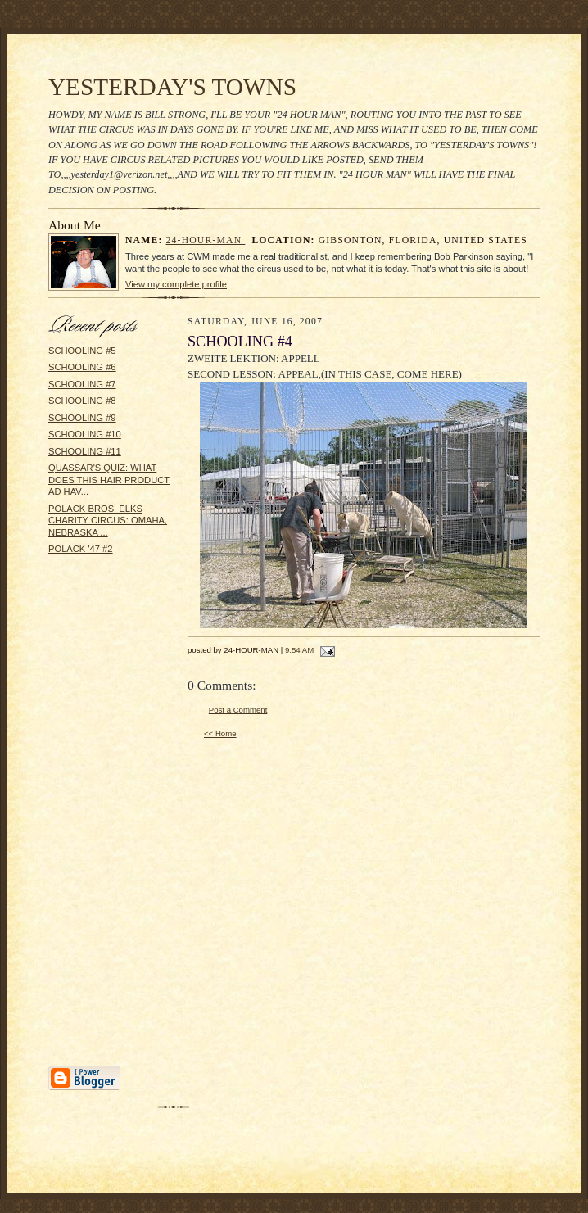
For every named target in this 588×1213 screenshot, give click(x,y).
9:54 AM (299, 649)
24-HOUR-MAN (206, 240)
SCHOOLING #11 (84, 451)
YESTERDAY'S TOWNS (172, 87)
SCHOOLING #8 (82, 400)
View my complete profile (176, 284)
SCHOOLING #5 (82, 350)
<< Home (220, 733)
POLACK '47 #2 (80, 549)
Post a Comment (238, 709)
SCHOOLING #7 (82, 384)
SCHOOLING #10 (84, 434)
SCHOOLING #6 (82, 367)
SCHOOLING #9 (82, 418)
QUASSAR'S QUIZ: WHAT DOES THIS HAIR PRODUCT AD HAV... (109, 479)
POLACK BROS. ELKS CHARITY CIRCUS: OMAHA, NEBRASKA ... (107, 520)
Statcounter (293, 1205)
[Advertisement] (97, 815)
